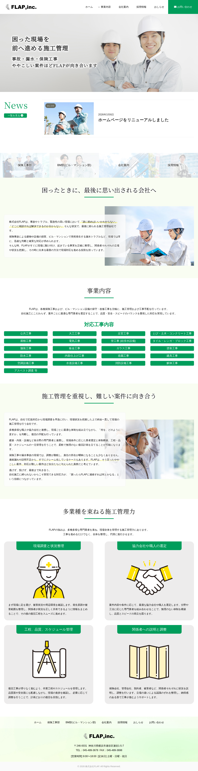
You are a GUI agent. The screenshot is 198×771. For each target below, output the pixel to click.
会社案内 (124, 7)
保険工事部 (53, 724)
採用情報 (141, 7)
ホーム (89, 7)
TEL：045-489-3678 (87, 756)
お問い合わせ (183, 7)
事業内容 (106, 7)
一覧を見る (15, 115)
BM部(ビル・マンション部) (81, 724)
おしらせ (159, 7)
